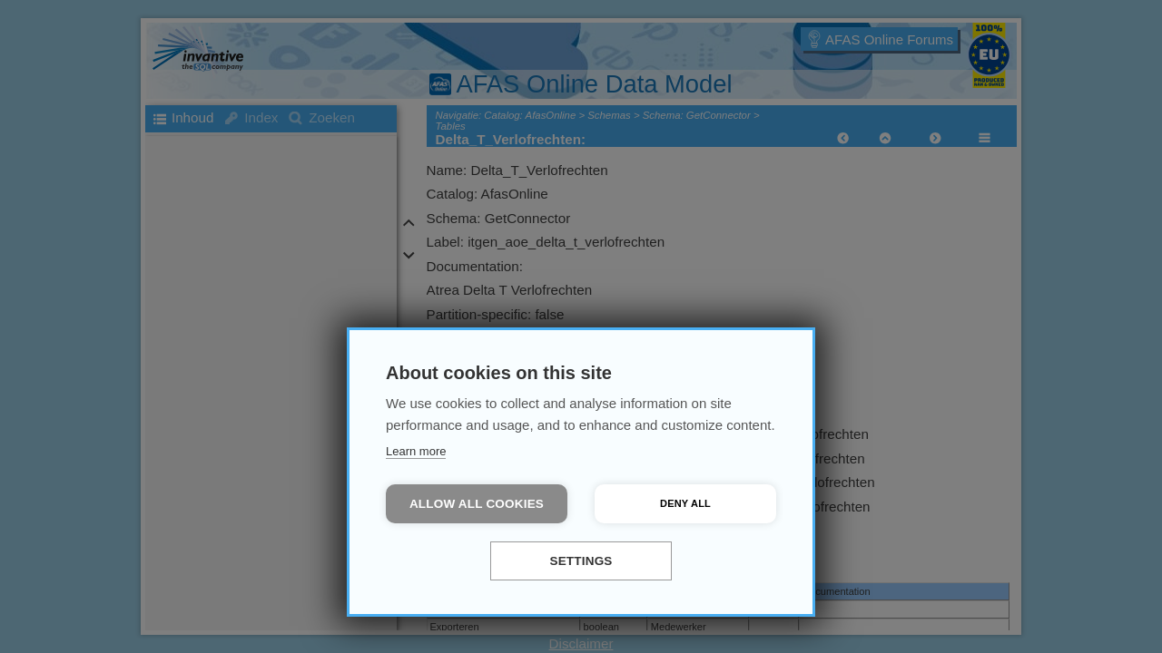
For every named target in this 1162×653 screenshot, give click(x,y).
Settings (580, 561)
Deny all (685, 503)
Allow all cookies (476, 504)
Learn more (416, 451)
